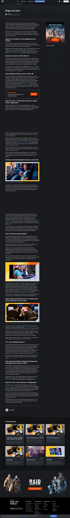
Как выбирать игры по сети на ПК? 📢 (54, 53)
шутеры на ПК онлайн (25, 290)
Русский (12, 508)
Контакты (54, 508)
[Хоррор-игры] (14, 456)
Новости (45, 506)
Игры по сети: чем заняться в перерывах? (55, 72)
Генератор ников (38, 503)
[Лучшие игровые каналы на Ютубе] (35, 434)
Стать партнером (56, 506)
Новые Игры (28, 504)
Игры (18, 1)
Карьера (54, 504)
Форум (45, 503)
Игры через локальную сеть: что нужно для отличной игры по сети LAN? (55, 64)
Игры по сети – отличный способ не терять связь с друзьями (54, 56)
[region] (35, 516)
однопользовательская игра (14, 52)
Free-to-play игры (29, 508)
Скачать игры (28, 506)
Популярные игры (29, 503)
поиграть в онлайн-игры (23, 142)
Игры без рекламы (29, 511)
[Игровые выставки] (35, 456)
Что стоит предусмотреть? (52, 67)
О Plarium (54, 503)
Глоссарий (46, 509)
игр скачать (32, 66)
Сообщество (23, 1)
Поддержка (46, 504)
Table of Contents (50, 45)
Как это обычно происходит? (53, 61)
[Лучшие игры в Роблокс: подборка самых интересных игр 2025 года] (14, 434)
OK (53, 516)
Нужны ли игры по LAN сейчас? (53, 51)
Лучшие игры (28, 509)
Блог (8, 3)
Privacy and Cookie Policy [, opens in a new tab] (23, 516)
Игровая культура (13, 3)
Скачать (55, 39)
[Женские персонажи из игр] (55, 434)
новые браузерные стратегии (30, 327)
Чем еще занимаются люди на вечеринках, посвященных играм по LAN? (55, 70)
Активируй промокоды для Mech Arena (38, 513)
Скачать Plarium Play (40, 1)
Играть (34, 94)
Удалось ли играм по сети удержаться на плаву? (55, 48)
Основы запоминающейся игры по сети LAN (55, 59)
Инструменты (30, 1)
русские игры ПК (25, 83)
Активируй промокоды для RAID (38, 509)
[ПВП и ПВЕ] (55, 456)
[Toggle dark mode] (58, 1)
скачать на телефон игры (10, 386)
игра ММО (35, 353)
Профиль (66, 1)
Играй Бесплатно (35, 488)
